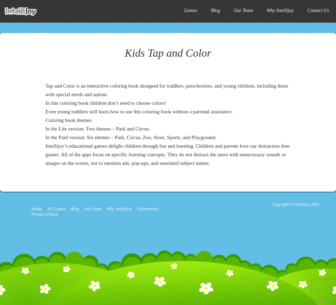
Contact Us (318, 10)
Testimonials (147, 208)
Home (37, 208)
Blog (215, 10)
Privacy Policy (45, 214)
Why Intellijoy (280, 10)
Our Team (243, 10)
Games (190, 10)
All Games (56, 208)
